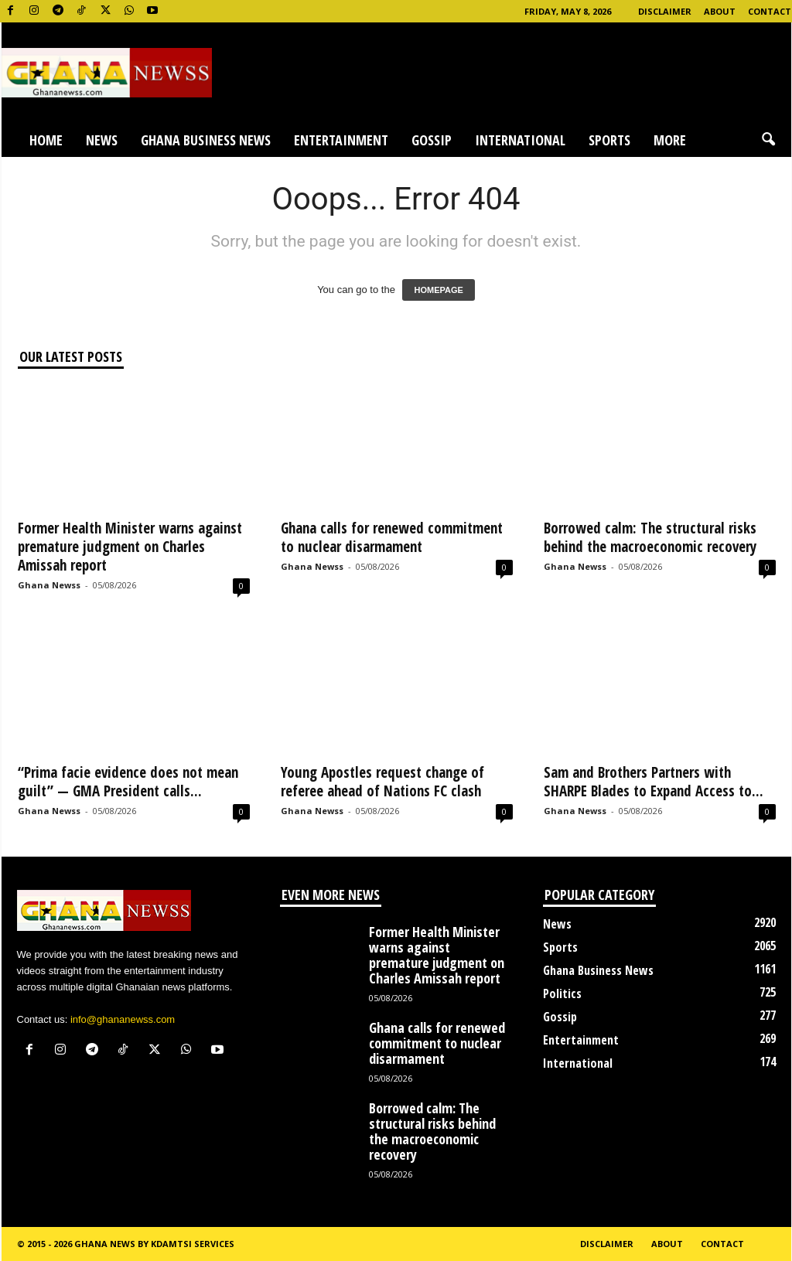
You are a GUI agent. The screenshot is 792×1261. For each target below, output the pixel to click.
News (102, 140)
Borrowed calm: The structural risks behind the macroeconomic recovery (650, 537)
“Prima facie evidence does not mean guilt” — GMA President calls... (128, 781)
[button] (768, 140)
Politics (562, 993)
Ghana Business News (206, 140)
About (720, 11)
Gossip (431, 140)
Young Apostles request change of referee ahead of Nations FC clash (382, 781)
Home (46, 140)
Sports (609, 140)
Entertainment (341, 140)
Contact (769, 11)
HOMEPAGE (438, 290)
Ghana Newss (49, 585)
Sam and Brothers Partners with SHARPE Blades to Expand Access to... (653, 781)
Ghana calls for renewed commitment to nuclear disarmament (392, 537)
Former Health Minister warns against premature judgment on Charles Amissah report (130, 546)
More (670, 140)
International (520, 140)
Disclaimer (664, 11)
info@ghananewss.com (122, 1019)
